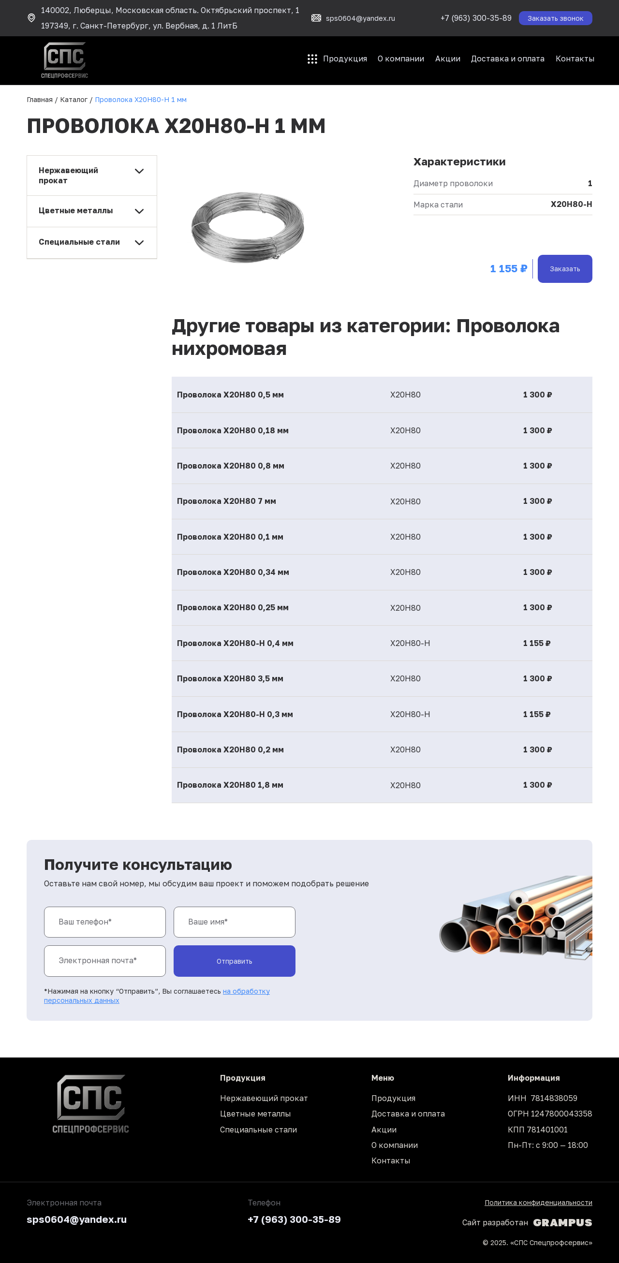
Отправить (234, 961)
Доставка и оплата (508, 58)
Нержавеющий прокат (264, 1098)
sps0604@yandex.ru (77, 1219)
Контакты (575, 58)
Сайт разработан (527, 1222)
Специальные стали (258, 1129)
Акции (447, 58)
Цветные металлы (255, 1113)
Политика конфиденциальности (538, 1202)
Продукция (345, 58)
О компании (401, 58)
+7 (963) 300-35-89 (476, 18)
